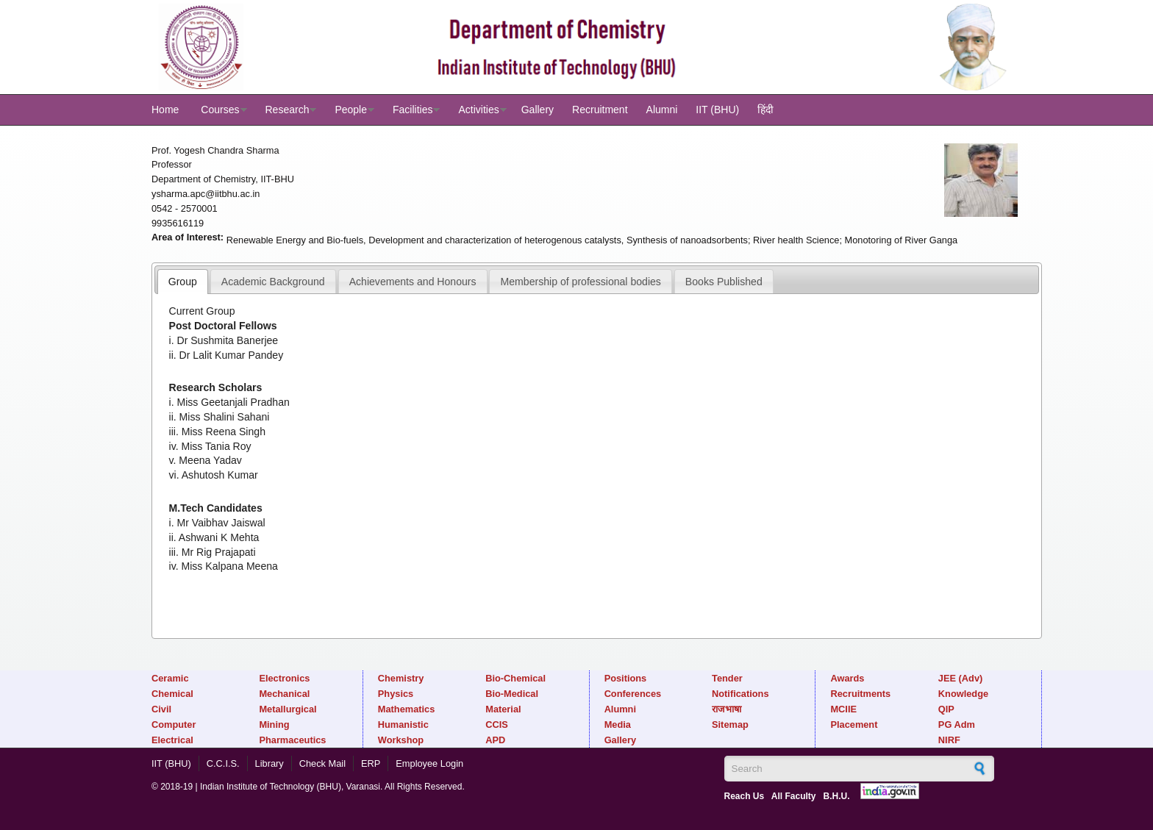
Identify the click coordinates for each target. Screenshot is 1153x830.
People (351, 109)
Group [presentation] (182, 281)
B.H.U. (836, 796)
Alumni (662, 109)
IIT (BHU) (717, 109)
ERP (370, 763)
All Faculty (793, 796)
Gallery (537, 109)
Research (287, 109)
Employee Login (429, 763)
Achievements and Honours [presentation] (412, 281)
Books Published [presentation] (724, 281)
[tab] (182, 281)
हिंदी (765, 109)
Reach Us (744, 796)
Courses (220, 109)
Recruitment (599, 109)
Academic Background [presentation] (273, 281)
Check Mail (322, 763)
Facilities (412, 109)
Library (269, 763)
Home (165, 109)
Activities (478, 109)
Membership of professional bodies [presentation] (581, 281)
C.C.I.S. (223, 763)
